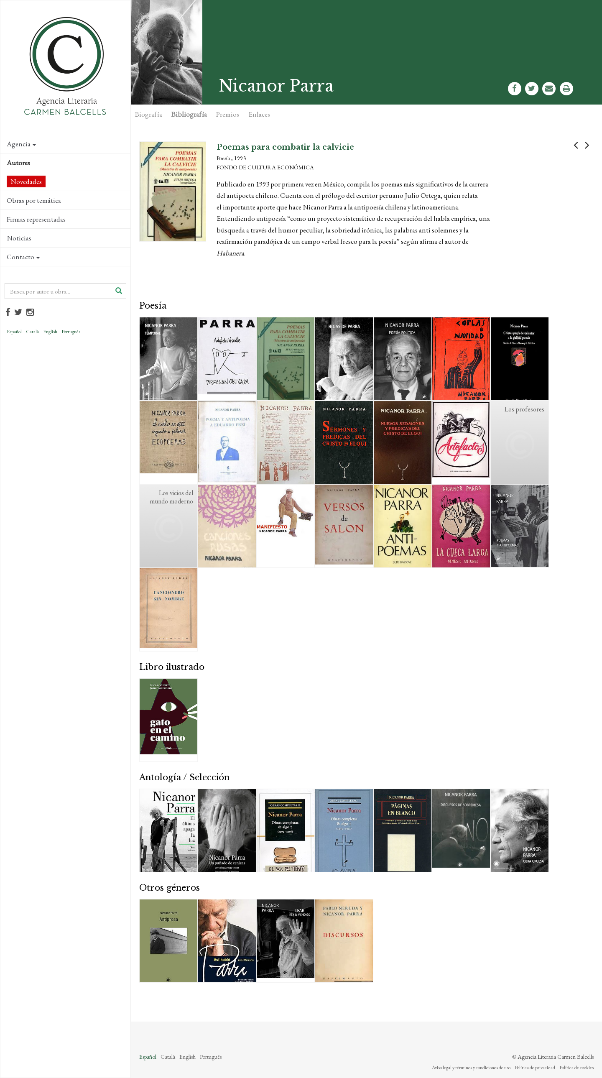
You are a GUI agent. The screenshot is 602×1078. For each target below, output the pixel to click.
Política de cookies (576, 1067)
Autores (18, 162)
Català (32, 331)
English (50, 331)
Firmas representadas (36, 219)
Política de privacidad (535, 1067)
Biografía (148, 114)
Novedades (26, 181)
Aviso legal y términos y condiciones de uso (471, 1067)
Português (70, 331)
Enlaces (259, 114)
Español (14, 331)
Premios (227, 114)
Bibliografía (189, 114)
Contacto (23, 256)
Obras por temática (34, 200)
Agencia (21, 143)
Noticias (19, 238)
